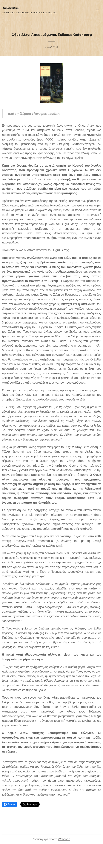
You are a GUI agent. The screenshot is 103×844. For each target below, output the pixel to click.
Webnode (64, 839)
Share (9, 804)
